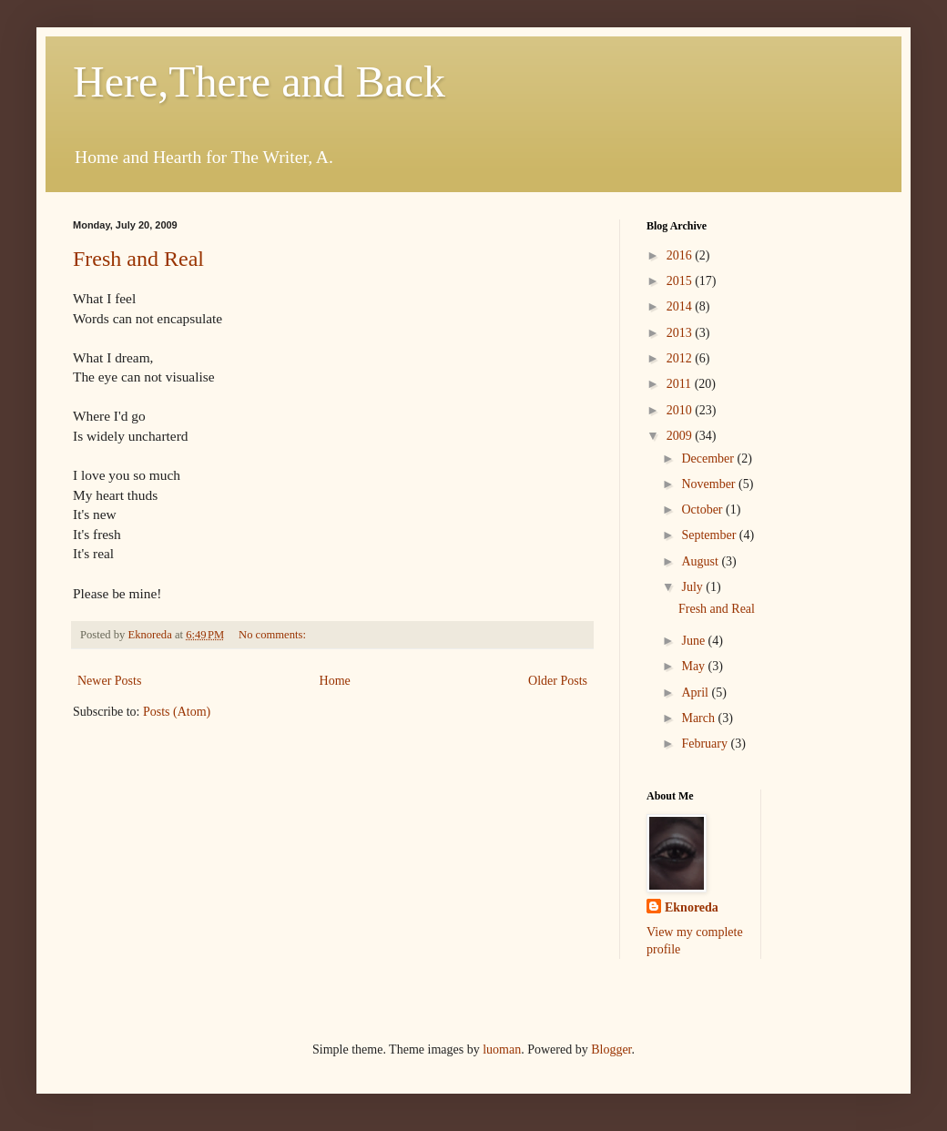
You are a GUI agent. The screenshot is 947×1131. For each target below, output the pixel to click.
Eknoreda (691, 907)
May (694, 666)
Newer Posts (109, 681)
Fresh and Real (138, 258)
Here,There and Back (259, 81)
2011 (681, 384)
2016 (681, 255)
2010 (681, 410)
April (696, 692)
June (694, 640)
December (709, 458)
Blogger (611, 1049)
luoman (502, 1049)
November (709, 484)
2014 (681, 306)
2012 (681, 358)
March (699, 718)
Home (335, 681)
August (701, 561)
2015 (681, 281)
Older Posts (557, 681)
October (703, 509)
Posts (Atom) (176, 711)
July (693, 587)
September (709, 535)
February (705, 743)
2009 (681, 436)
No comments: (274, 634)
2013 (681, 333)
